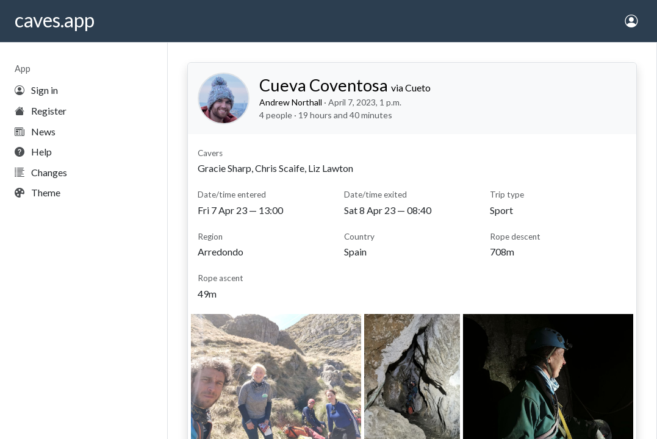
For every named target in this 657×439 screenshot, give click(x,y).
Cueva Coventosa (345, 85)
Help (33, 151)
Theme (37, 192)
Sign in (36, 90)
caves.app (55, 20)
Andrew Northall (290, 102)
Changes (41, 172)
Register (40, 110)
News (35, 131)
